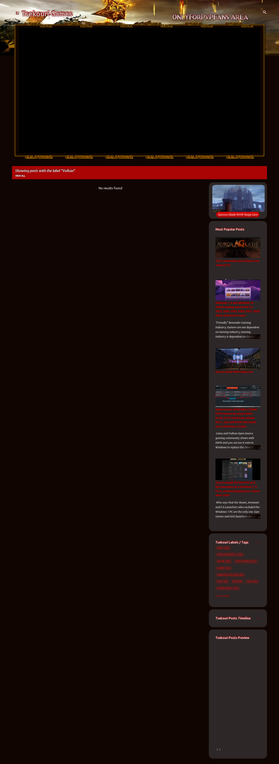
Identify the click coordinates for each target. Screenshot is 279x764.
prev (216, 749)
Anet (221, 568)
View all (20, 175)
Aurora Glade (228, 575)
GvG (250, 581)
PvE (235, 581)
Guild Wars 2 (227, 554)
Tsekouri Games (46, 14)
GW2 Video (243, 561)
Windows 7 (225, 588)
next (219, 749)
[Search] (264, 12)
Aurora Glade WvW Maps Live (238, 214)
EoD (220, 581)
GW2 (220, 548)
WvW (221, 561)
